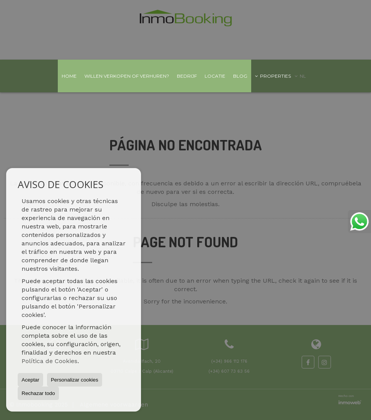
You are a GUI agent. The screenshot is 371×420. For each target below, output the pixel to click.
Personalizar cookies (74, 380)
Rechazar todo (38, 393)
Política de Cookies (49, 361)
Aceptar (30, 380)
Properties (273, 76)
